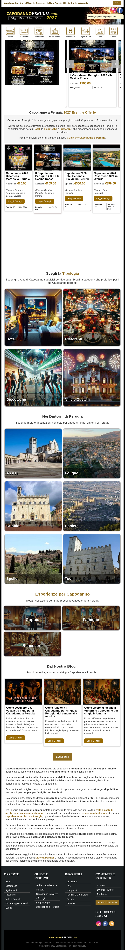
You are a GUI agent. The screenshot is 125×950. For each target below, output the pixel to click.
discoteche (50, 129)
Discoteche (11, 886)
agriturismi (12, 813)
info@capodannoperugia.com (102, 16)
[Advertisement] (62, 239)
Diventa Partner (44, 857)
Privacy (70, 899)
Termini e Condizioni (77, 894)
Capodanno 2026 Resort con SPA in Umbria (106, 176)
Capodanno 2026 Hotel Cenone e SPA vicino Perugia (77, 176)
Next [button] (115, 64)
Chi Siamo (72, 881)
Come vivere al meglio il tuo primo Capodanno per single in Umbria (101, 710)
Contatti (101, 885)
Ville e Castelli (13, 899)
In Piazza (50, 3)
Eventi (9, 908)
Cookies (71, 903)
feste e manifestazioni (94, 813)
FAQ (69, 886)
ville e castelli (104, 810)
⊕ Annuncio (83, 3)
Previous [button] (70, 64)
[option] (93, 74)
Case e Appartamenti (17, 903)
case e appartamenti (32, 813)
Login (117, 3)
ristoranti (66, 129)
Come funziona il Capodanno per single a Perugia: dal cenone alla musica (61, 712)
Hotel (37, 129)
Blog (56, 3)
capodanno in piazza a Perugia (24, 816)
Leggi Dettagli (15, 201)
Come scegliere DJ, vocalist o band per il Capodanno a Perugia (20, 710)
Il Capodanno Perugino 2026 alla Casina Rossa (47, 176)
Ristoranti (11, 894)
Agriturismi (11, 890)
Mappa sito (72, 890)
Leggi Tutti (62, 756)
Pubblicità (102, 894)
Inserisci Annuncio (107, 902)
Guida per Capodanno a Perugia (86, 137)
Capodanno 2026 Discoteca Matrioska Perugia (88, 77)
